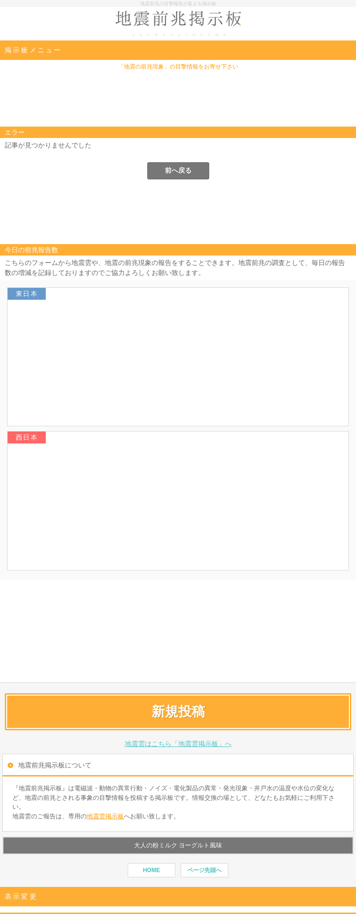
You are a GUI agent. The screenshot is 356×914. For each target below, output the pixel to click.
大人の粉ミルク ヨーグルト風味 (178, 845)
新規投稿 (178, 711)
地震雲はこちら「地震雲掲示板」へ (178, 743)
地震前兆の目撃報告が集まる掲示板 (178, 3)
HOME (151, 870)
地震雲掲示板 (105, 816)
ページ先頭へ (204, 870)
